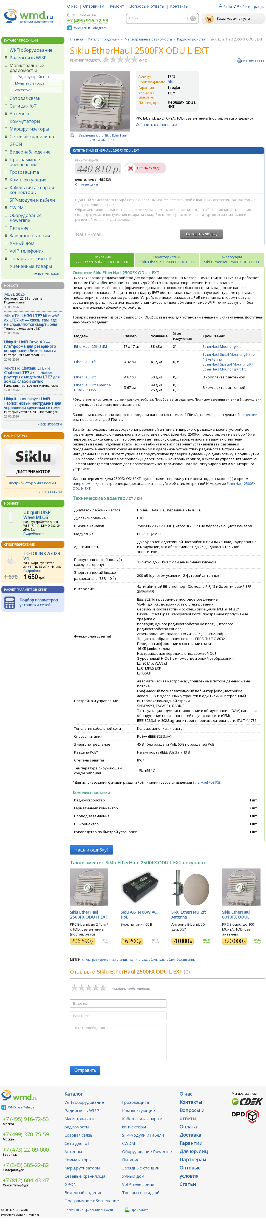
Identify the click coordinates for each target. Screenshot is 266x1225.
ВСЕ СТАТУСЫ (51, 492)
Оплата (188, 1133)
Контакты (179, 6)
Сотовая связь (25, 98)
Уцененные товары (31, 266)
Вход (227, 6)
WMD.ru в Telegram (90, 27)
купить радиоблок (144, 959)
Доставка (190, 1141)
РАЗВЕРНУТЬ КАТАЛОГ (48, 274)
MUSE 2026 (14, 294)
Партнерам (193, 1166)
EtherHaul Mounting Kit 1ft (224, 369)
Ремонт (117, 6)
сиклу (86, 959)
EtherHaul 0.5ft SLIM (90, 346)
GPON (16, 144)
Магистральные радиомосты (27, 67)
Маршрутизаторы (29, 129)
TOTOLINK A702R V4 (41, 556)
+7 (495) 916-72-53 (87, 21)
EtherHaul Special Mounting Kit (228, 364)
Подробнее (32, 533)
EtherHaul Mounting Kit (221, 346)
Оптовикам (93, 6)
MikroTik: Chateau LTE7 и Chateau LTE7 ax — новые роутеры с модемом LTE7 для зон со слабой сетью (32, 375)
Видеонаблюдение (30, 152)
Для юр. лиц (194, 1158)
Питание (19, 228)
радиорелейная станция (110, 959)
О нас (72, 6)
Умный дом (22, 243)
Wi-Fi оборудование (31, 50)
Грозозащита (24, 172)
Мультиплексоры (30, 83)
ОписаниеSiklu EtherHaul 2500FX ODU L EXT (102, 259)
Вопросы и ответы (147, 6)
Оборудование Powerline (26, 217)
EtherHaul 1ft (85, 361)
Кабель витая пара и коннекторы (32, 189)
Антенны (19, 114)
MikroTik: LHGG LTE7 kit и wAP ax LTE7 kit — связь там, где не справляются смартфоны (32, 320)
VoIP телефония (27, 251)
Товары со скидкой (30, 259)
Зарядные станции (30, 236)
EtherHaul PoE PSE (206, 782)
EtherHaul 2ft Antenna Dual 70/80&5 (92, 387)
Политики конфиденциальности (88, 1216)
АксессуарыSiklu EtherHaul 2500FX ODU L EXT (231, 259)
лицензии (248, 414)
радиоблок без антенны (177, 959)
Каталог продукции (104, 39)
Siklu (171, 82)
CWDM (17, 208)
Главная (76, 39)
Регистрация (253, 6)
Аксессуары (25, 89)
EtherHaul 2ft (85, 377)
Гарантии (191, 1149)
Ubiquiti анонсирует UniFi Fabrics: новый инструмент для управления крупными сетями (32, 403)
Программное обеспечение (25, 162)
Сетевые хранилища (32, 137)
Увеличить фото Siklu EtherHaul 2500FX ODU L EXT (103, 137)
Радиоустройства (33, 76)
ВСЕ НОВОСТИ (51, 424)
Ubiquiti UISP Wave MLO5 (36, 514)
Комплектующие (28, 180)
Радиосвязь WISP (28, 58)
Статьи (188, 1191)
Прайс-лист (136, 1216)
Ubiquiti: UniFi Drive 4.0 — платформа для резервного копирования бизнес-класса (30, 346)
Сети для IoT (23, 106)
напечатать (254, 60)
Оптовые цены (86, 184)
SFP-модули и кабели (32, 200)
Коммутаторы (25, 121)
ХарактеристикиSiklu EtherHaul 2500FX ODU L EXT (167, 259)
